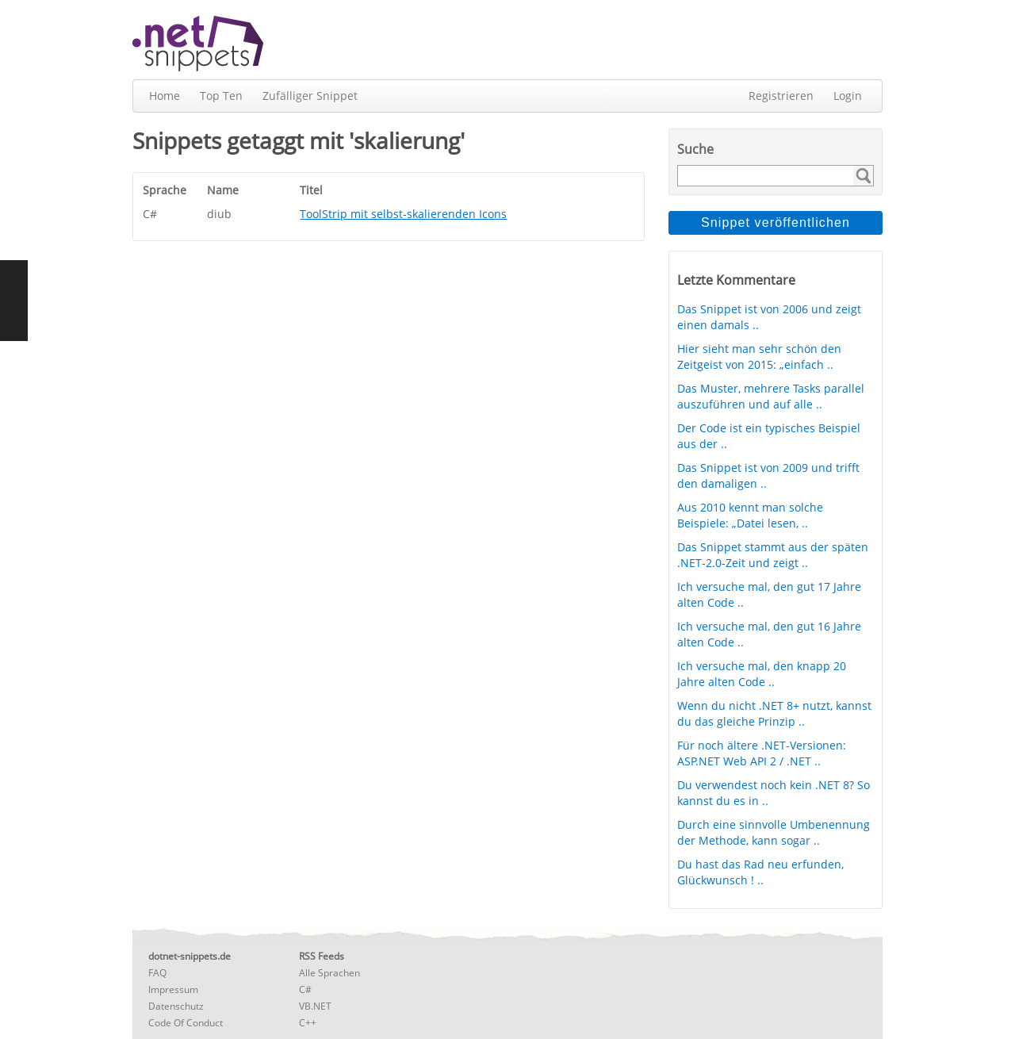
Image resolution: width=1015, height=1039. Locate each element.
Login (847, 95)
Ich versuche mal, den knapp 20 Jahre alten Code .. (761, 673)
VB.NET (315, 1006)
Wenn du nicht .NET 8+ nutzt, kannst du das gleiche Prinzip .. (774, 713)
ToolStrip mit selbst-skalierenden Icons (403, 213)
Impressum (173, 989)
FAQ (157, 973)
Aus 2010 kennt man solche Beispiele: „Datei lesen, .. (750, 515)
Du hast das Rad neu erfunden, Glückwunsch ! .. (760, 872)
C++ (307, 1022)
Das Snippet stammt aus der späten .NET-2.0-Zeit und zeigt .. (772, 554)
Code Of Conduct (185, 1022)
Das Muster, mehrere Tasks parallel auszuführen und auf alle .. (770, 396)
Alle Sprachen (329, 973)
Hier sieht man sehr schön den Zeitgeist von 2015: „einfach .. (759, 356)
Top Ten (221, 95)
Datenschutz (176, 1006)
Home (164, 95)
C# (305, 989)
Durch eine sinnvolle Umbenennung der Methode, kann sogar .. (773, 832)
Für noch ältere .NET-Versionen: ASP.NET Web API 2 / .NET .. (761, 753)
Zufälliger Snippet (310, 95)
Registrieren (781, 95)
